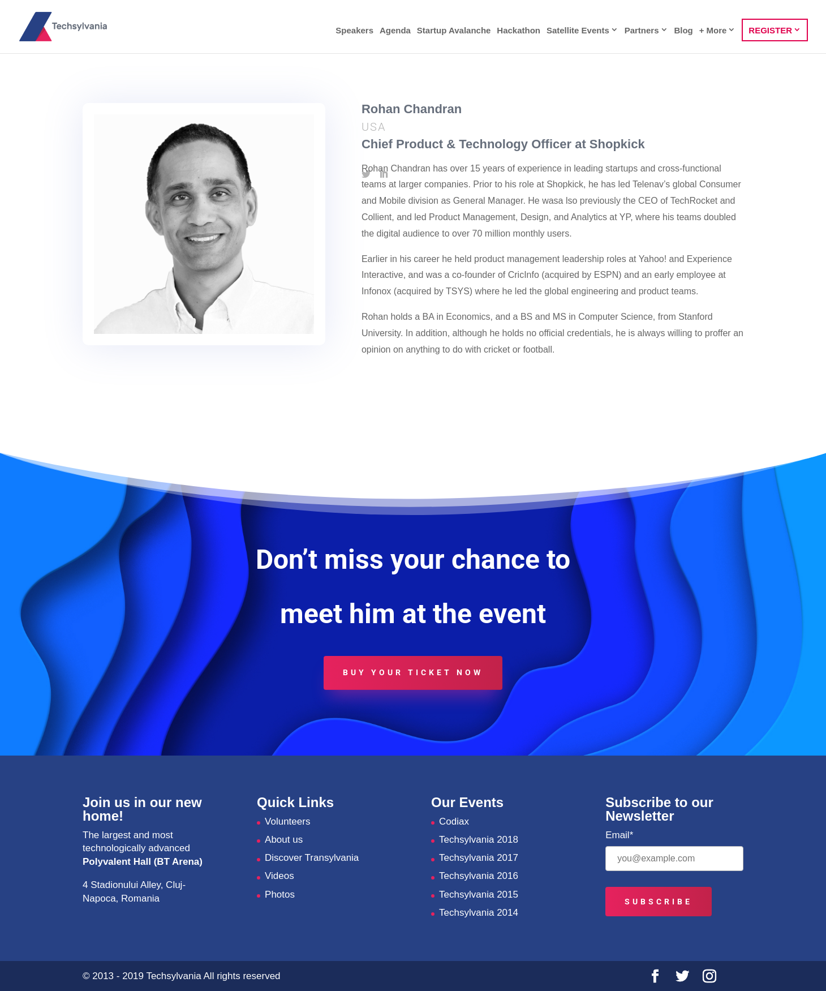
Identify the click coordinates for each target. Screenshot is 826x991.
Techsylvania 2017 (478, 857)
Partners (642, 30)
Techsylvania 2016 (478, 875)
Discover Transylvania (312, 857)
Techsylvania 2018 (478, 839)
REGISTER (770, 30)
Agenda (395, 31)
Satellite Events (578, 30)
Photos (280, 894)
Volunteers (287, 821)
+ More (713, 30)
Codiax (454, 821)
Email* (619, 835)
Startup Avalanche (454, 31)
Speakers (354, 31)
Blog (683, 31)
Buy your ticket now (413, 672)
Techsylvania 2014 (478, 912)
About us (284, 839)
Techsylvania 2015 (478, 894)
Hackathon (518, 31)
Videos (279, 875)
